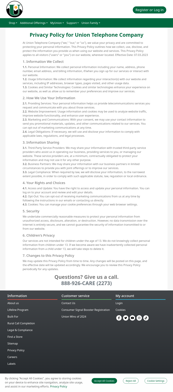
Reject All (131, 380)
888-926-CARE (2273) (86, 283)
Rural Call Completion (21, 323)
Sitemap (12, 343)
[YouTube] (132, 317)
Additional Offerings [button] (32, 23)
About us (13, 303)
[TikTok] (146, 317)
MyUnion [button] (56, 23)
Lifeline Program (17, 310)
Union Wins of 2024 (73, 316)
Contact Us (68, 303)
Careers (12, 357)
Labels (11, 364)
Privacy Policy (15, 350)
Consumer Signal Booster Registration (85, 310)
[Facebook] (119, 317)
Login (119, 303)
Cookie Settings (156, 380)
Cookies (121, 310)
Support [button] (72, 23)
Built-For (12, 316)
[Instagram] (139, 317)
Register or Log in (149, 10)
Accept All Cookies (104, 380)
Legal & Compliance (20, 330)
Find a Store (14, 337)
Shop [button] (12, 23)
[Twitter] (125, 317)
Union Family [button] (89, 23)
